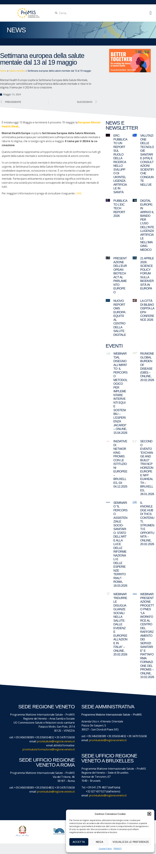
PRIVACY (118, 848)
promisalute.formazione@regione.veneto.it (48, 749)
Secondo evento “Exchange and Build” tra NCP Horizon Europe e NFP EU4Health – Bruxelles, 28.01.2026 (147, 468)
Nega (99, 841)
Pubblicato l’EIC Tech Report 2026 (120, 208)
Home (3, 70)
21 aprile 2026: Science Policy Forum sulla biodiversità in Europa (147, 273)
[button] (149, 813)
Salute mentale (17, 70)
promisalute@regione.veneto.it (56, 741)
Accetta (79, 841)
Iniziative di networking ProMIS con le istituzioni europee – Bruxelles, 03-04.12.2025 (120, 464)
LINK (78, 193)
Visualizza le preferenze (131, 841)
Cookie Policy (105, 848)
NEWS (16, 30)
